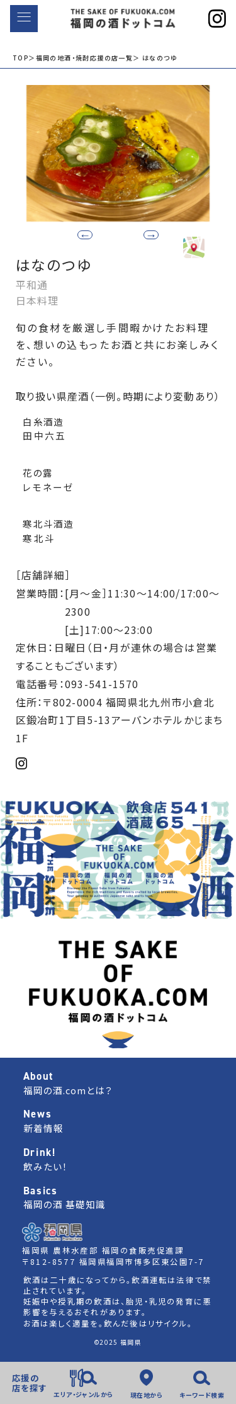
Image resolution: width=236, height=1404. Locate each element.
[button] (139, 234)
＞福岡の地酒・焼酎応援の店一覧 (80, 57)
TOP (20, 57)
